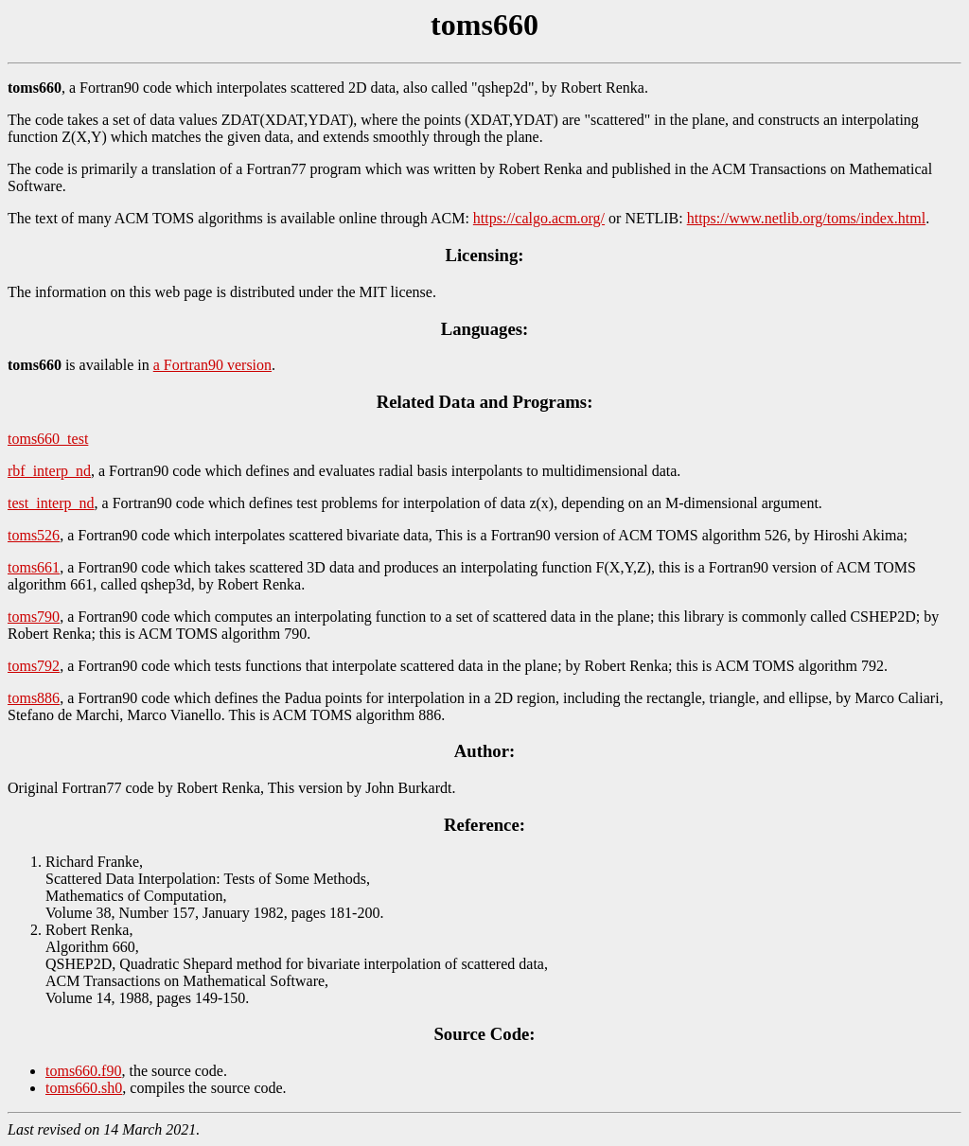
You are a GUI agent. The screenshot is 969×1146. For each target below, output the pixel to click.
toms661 (34, 567)
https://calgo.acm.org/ (539, 218)
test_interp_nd (51, 503)
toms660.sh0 (83, 1088)
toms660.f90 (83, 1071)
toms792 (34, 666)
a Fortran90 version (212, 365)
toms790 (34, 616)
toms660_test (48, 439)
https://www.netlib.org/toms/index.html (806, 218)
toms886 (34, 698)
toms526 (34, 535)
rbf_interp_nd (49, 471)
